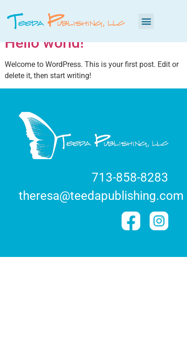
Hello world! (44, 42)
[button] (146, 21)
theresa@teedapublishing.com (101, 196)
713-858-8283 (130, 177)
